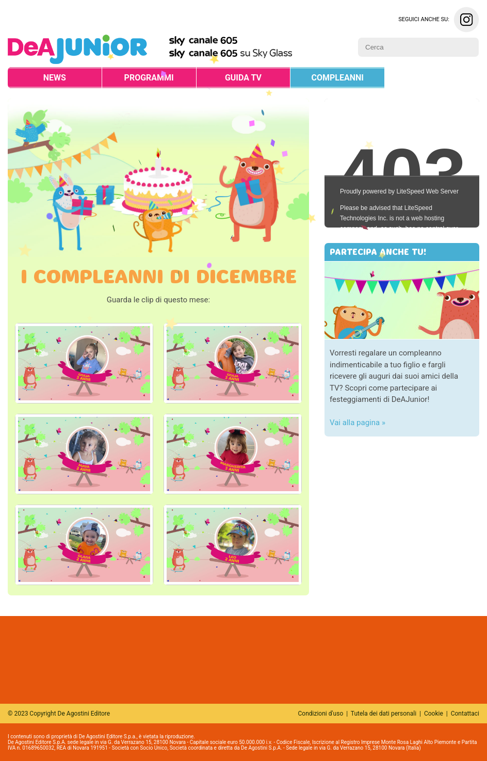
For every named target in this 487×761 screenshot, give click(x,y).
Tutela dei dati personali (383, 713)
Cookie (433, 713)
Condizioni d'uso (321, 713)
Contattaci (465, 713)
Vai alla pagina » (357, 422)
